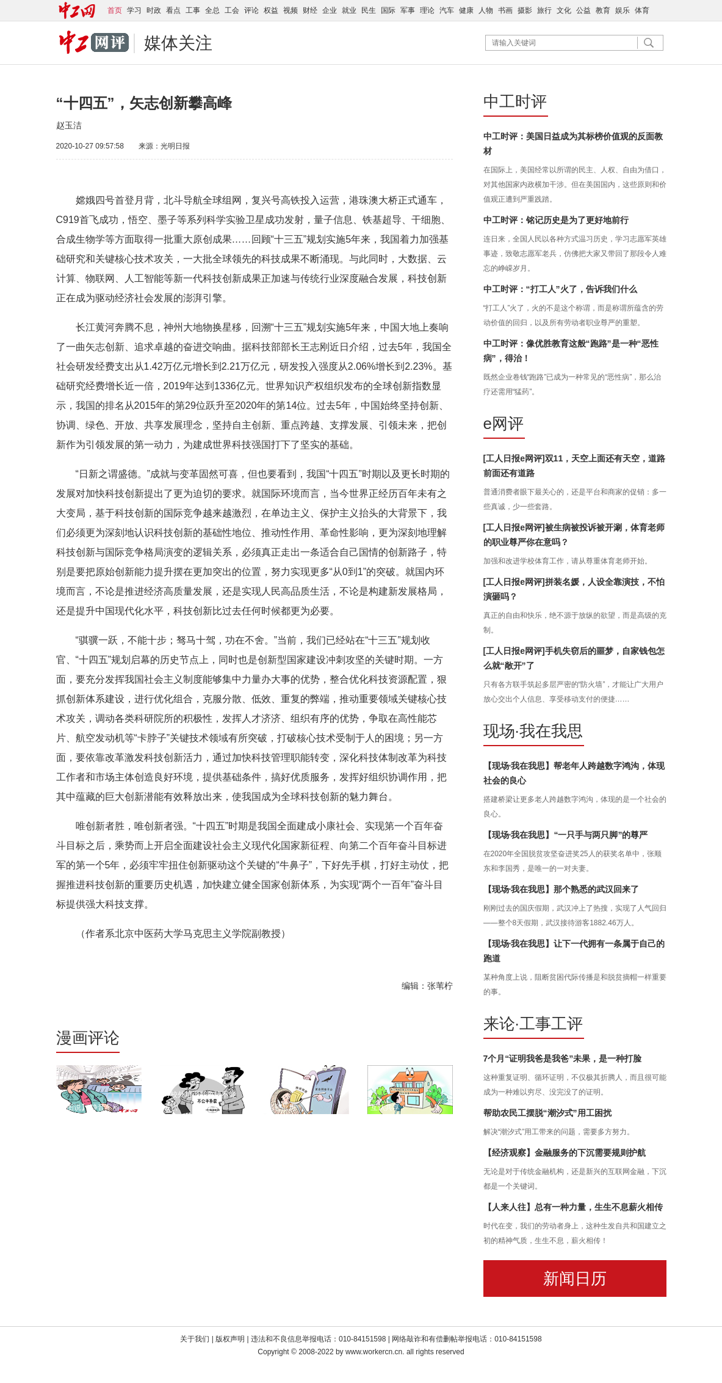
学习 (134, 10)
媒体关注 (178, 43)
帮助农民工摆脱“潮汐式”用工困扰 (547, 1113)
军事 (407, 10)
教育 (603, 10)
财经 (310, 10)
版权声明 (231, 1339)
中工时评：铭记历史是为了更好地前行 (556, 220)
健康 (466, 10)
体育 (642, 10)
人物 (485, 10)
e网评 (503, 423)
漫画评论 (88, 1038)
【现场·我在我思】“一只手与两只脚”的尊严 (565, 835)
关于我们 (194, 1339)
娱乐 (622, 10)
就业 (349, 10)
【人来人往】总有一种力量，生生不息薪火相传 (573, 1207)
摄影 (525, 10)
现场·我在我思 (533, 731)
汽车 (446, 10)
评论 (251, 10)
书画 (505, 10)
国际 (388, 10)
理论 (427, 10)
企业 (329, 10)
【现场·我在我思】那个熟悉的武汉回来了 (561, 889)
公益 (583, 10)
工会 (232, 10)
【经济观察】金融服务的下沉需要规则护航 (564, 1152)
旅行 (544, 10)
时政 (153, 10)
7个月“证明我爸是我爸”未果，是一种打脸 (562, 1058)
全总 (212, 10)
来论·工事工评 (533, 1023)
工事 (193, 10)
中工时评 (515, 101)
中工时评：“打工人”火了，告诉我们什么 (560, 289)
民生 (368, 10)
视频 (290, 10)
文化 (564, 10)
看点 (173, 10)
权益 (271, 10)
